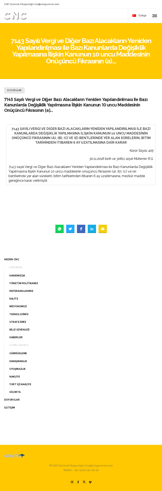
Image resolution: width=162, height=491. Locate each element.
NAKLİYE (14, 376)
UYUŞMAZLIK (17, 368)
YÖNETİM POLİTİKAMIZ (23, 283)
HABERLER (16, 337)
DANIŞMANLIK (18, 361)
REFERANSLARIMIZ (21, 290)
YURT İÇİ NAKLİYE (20, 384)
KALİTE (13, 298)
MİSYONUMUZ (18, 306)
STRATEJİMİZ (17, 321)
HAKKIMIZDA (17, 275)
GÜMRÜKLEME (18, 353)
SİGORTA (15, 392)
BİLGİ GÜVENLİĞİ (19, 329)
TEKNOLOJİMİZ (18, 314)
